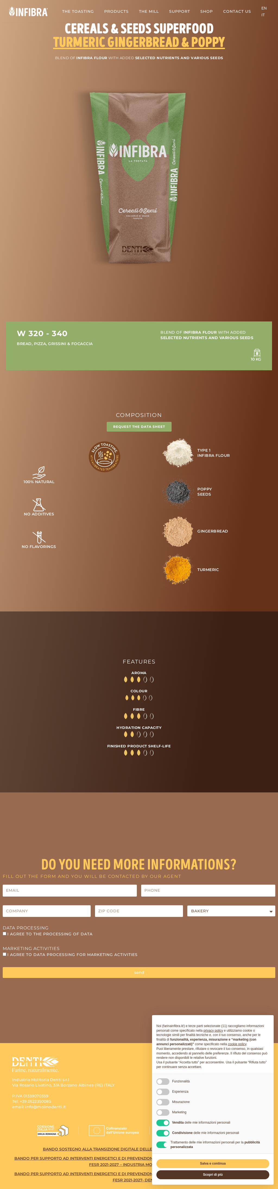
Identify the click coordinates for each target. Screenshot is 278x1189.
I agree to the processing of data (50, 935)
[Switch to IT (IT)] (263, 14)
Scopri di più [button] (213, 1175)
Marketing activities (31, 950)
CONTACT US (237, 11)
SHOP (206, 11)
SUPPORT (179, 11)
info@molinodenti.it (45, 1108)
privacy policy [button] (213, 1030)
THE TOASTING (78, 11)
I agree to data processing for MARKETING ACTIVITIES (72, 956)
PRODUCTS (116, 11)
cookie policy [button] (237, 1044)
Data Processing (26, 929)
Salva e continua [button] (213, 1163)
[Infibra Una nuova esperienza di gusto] (28, 11)
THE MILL (149, 11)
